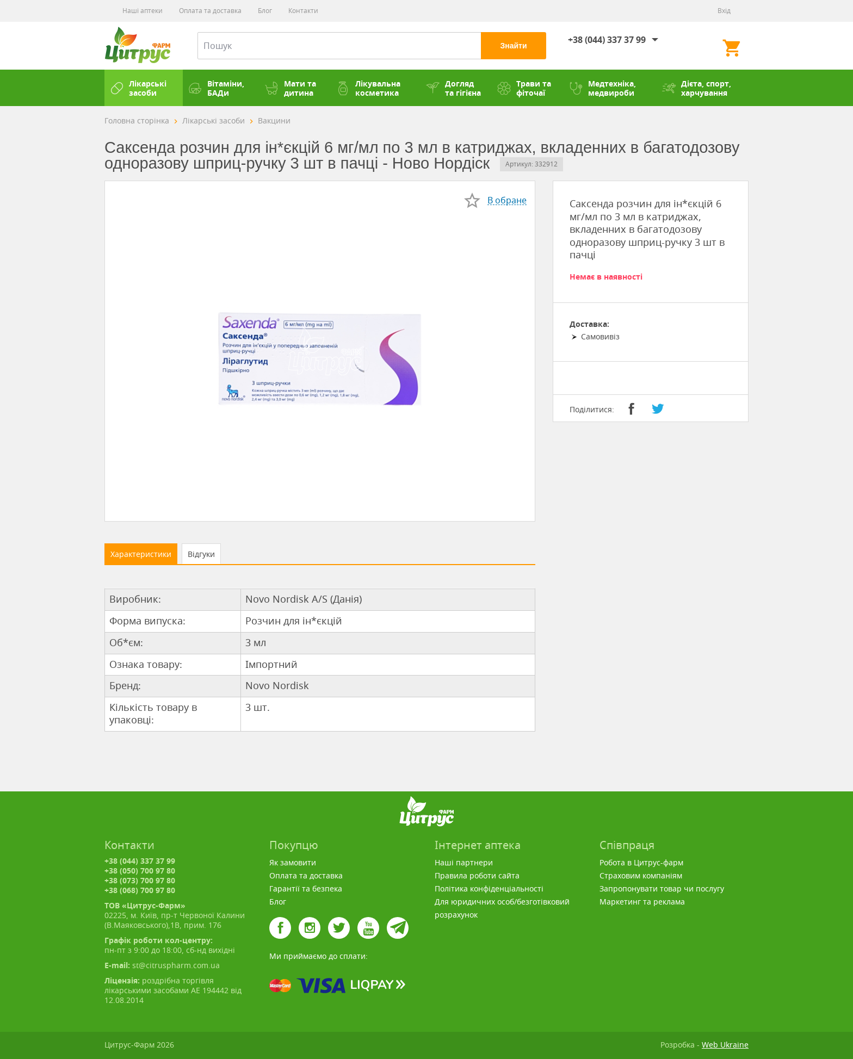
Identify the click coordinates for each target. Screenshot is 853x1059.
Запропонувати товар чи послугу (661, 888)
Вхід (724, 10)
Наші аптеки (142, 10)
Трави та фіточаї (524, 88)
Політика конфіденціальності (489, 888)
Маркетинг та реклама (642, 901)
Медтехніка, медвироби (602, 88)
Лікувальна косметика (368, 88)
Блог (265, 10)
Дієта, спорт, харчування (696, 88)
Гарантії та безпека (305, 888)
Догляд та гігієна (453, 88)
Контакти (303, 10)
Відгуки (201, 554)
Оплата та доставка (210, 10)
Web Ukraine (725, 1044)
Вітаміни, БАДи (216, 88)
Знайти (513, 45)
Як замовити (292, 862)
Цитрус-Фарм (137, 46)
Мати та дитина (290, 88)
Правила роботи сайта (477, 875)
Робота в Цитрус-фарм (641, 862)
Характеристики (140, 554)
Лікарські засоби (138, 88)
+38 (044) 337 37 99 (607, 40)
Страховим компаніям (640, 875)
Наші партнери (464, 862)
